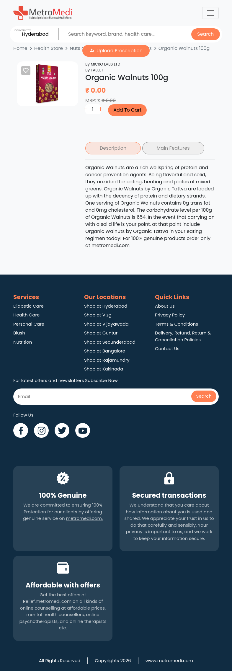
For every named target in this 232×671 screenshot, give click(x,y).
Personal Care (28, 324)
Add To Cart (127, 110)
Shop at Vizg (98, 315)
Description (113, 148)
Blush (19, 333)
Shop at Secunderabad (109, 342)
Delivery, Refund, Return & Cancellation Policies (183, 336)
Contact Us (167, 348)
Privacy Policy (170, 315)
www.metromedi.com (169, 660)
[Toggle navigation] (210, 13)
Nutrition (22, 342)
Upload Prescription (120, 50)
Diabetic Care (28, 306)
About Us (165, 306)
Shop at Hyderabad (105, 306)
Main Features (173, 148)
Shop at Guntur (100, 333)
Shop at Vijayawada (106, 324)
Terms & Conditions (176, 324)
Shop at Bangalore (104, 351)
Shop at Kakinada (103, 369)
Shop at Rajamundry (107, 360)
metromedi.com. (84, 518)
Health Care (26, 315)
